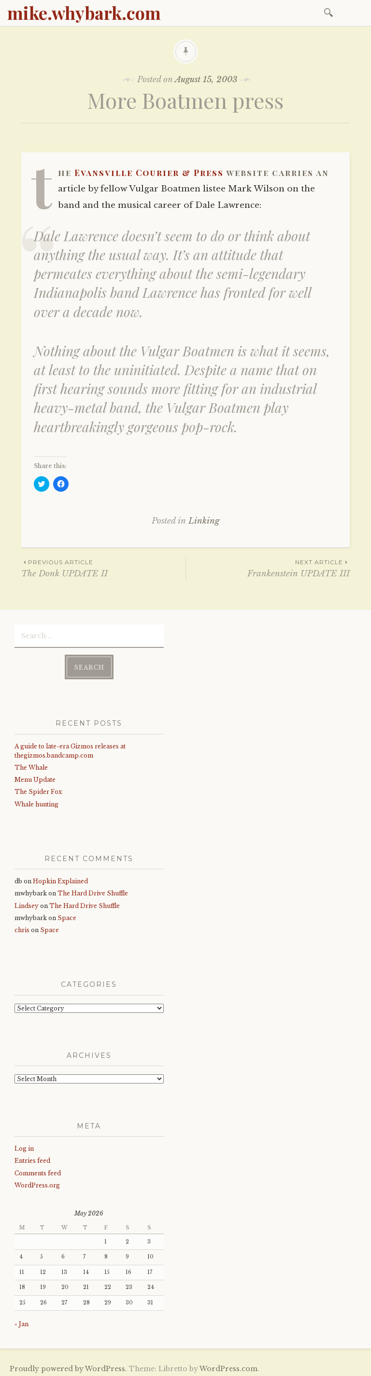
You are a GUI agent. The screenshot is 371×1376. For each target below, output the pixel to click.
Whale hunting (36, 801)
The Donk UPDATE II (103, 567)
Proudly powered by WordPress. (68, 1365)
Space (66, 915)
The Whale (31, 764)
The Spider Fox (38, 788)
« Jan (21, 1321)
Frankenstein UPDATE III (268, 567)
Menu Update (35, 776)
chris (21, 927)
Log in (24, 1145)
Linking (203, 521)
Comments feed (37, 1170)
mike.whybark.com (84, 12)
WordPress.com (228, 1365)
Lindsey (26, 903)
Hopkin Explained (60, 878)
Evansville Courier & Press (149, 172)
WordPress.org (37, 1182)
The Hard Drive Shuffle (92, 890)
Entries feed (32, 1158)
